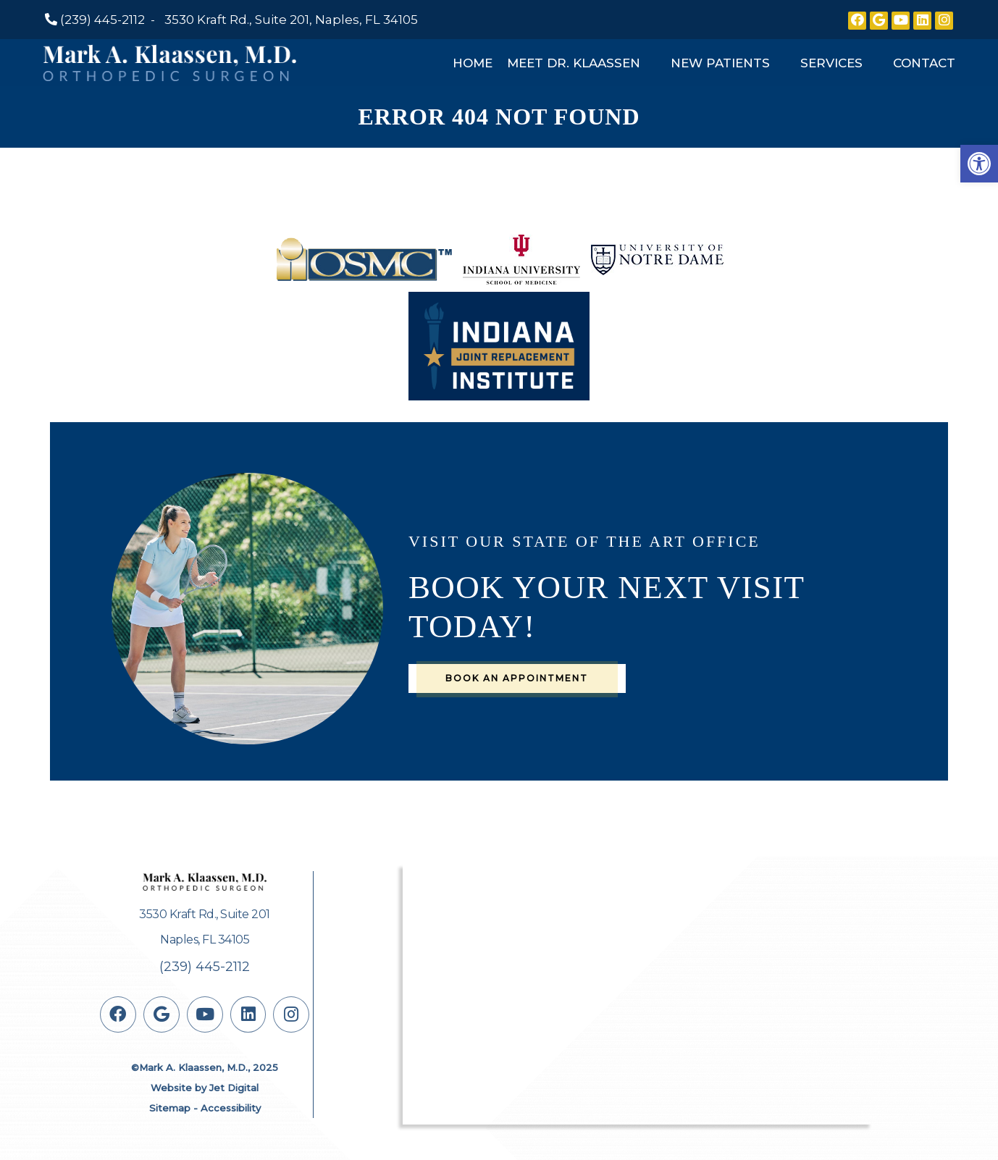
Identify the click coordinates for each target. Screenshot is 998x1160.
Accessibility (231, 1108)
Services (831, 63)
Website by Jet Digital (205, 1087)
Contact (924, 63)
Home (472, 63)
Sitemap (169, 1108)
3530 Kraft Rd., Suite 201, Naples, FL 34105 (291, 19)
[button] (979, 163)
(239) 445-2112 (102, 19)
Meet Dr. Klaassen (573, 63)
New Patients (720, 63)
